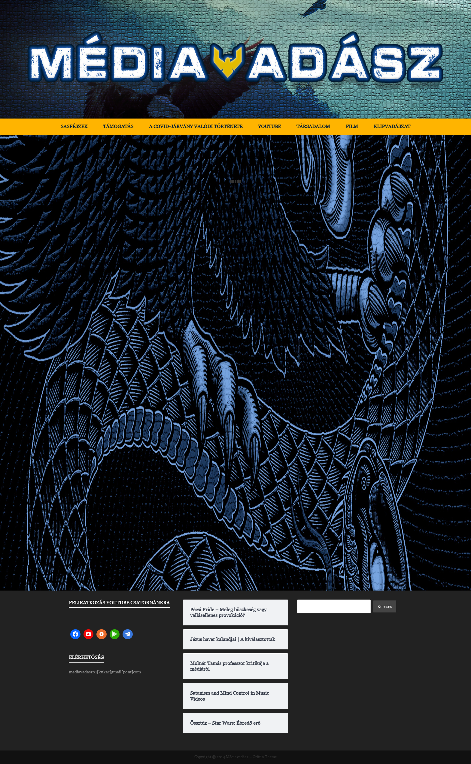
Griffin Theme (265, 757)
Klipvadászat (392, 126)
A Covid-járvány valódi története (195, 126)
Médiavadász (237, 757)
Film (352, 126)
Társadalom (313, 126)
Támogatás (118, 126)
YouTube (269, 126)
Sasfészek (74, 126)
